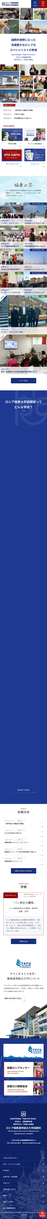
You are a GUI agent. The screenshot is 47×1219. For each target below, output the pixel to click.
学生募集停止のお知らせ (22, 118)
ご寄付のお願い (19, 114)
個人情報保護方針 (9, 1208)
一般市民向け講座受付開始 (23, 110)
